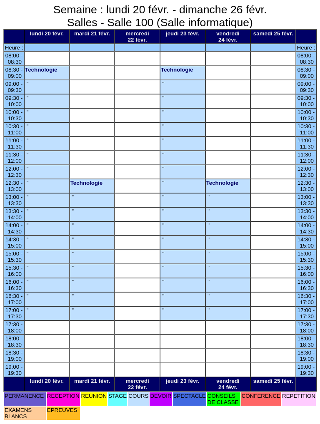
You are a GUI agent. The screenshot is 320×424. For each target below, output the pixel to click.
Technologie (41, 70)
